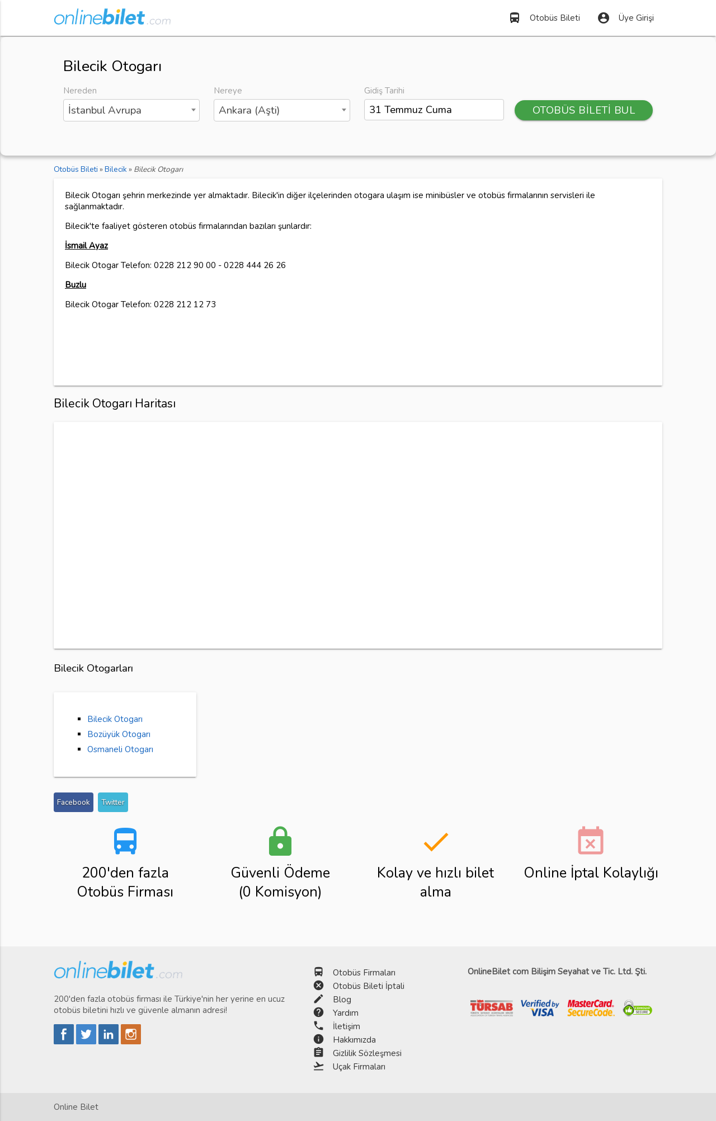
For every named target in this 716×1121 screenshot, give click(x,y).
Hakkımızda (354, 1039)
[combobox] (131, 110)
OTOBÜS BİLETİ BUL (584, 110)
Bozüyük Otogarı (118, 734)
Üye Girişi (625, 18)
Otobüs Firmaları (364, 972)
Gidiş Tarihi (384, 90)
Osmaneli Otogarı (120, 749)
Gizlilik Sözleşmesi (367, 1053)
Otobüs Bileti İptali (368, 986)
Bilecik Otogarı (115, 719)
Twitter (113, 802)
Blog (342, 999)
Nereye (228, 90)
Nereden (80, 90)
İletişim (346, 1026)
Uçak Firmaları (359, 1066)
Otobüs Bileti (544, 18)
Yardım (346, 1013)
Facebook (73, 802)
